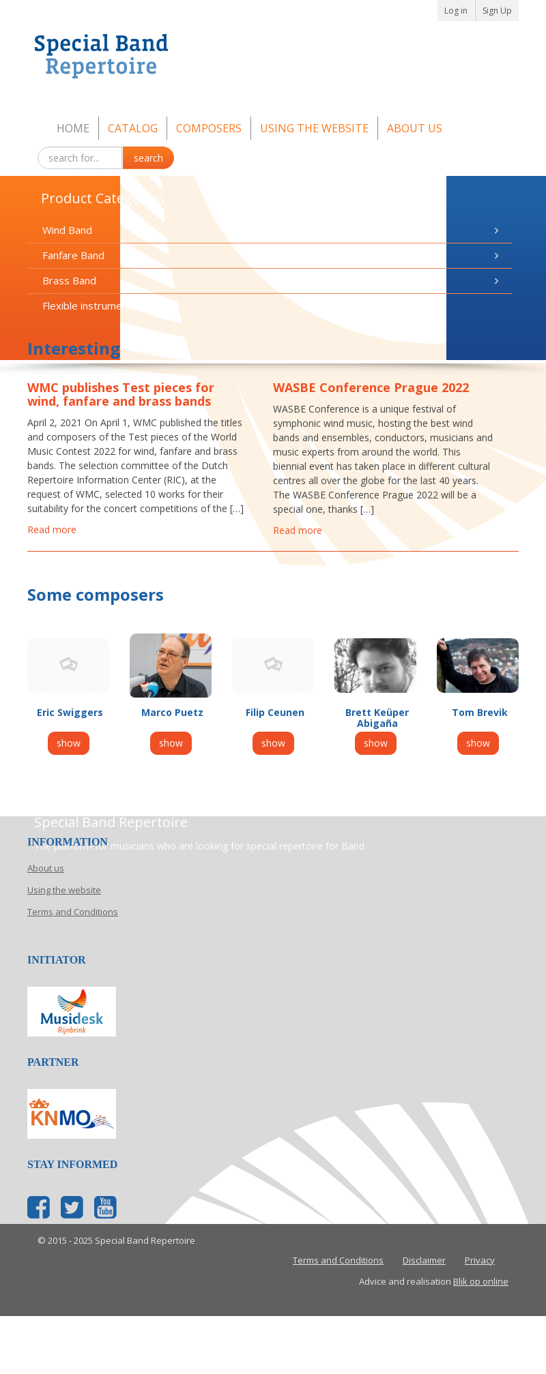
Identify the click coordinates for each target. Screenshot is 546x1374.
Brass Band (272, 280)
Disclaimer (424, 1260)
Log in (456, 10)
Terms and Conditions (72, 912)
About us (414, 128)
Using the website (314, 128)
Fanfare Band (272, 255)
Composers (209, 128)
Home (73, 128)
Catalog (133, 128)
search (148, 157)
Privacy (480, 1260)
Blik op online (480, 1281)
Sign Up (497, 10)
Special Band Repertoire (273, 58)
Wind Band (272, 230)
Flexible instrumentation (98, 305)
